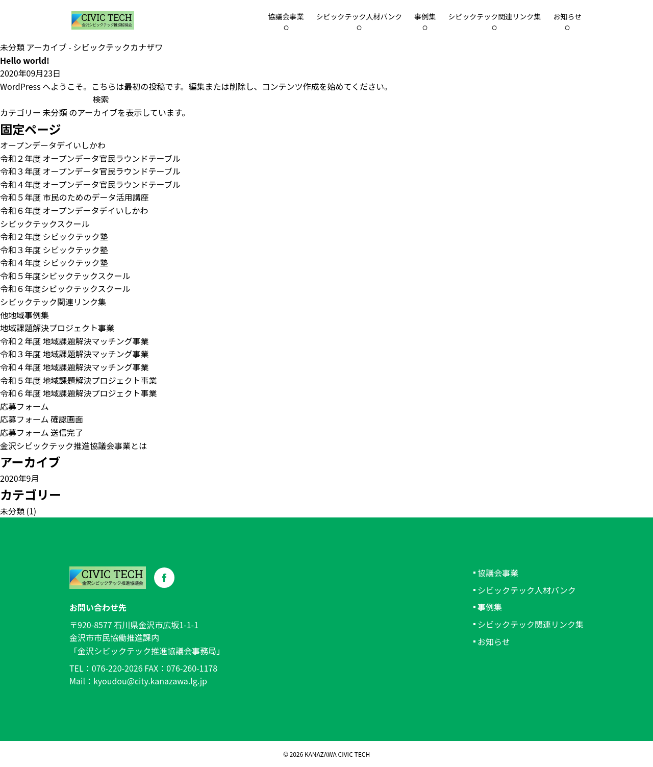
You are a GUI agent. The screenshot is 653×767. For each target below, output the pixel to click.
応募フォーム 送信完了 (41, 432)
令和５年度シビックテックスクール (65, 275)
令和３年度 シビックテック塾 (54, 249)
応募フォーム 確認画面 (41, 419)
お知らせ (567, 16)
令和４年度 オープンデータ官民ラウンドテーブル (90, 184)
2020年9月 (19, 478)
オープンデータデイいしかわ (53, 145)
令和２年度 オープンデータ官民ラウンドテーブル (90, 158)
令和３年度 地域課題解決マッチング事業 (74, 354)
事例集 (425, 16)
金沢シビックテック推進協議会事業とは (73, 445)
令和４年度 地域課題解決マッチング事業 (74, 367)
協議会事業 (498, 572)
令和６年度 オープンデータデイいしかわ (74, 210)
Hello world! (24, 60)
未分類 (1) (18, 511)
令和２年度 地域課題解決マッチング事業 (74, 341)
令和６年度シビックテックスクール (65, 288)
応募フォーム (24, 406)
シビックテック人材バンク (359, 16)
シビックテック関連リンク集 (494, 16)
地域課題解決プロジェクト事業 (57, 327)
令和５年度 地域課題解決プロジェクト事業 (78, 380)
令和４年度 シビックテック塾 (54, 262)
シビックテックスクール (45, 223)
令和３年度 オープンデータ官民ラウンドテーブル (90, 171)
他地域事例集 (24, 315)
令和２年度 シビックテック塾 (54, 236)
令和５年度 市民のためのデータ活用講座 (74, 197)
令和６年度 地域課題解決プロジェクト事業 (78, 393)
